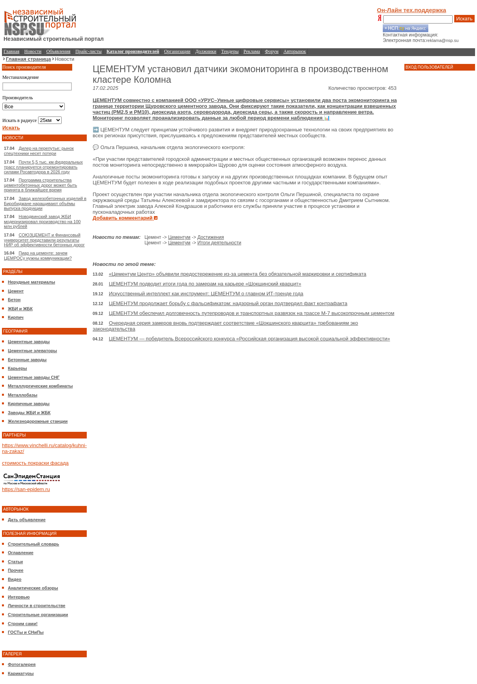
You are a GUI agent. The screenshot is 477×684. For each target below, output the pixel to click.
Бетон (14, 299)
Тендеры (230, 51)
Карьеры (17, 368)
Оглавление (20, 552)
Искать (464, 19)
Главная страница (28, 59)
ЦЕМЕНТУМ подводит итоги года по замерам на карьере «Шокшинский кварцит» (205, 284)
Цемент (16, 291)
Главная (11, 51)
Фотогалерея (22, 664)
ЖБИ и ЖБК (20, 308)
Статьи (15, 561)
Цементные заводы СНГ (34, 377)
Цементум (179, 237)
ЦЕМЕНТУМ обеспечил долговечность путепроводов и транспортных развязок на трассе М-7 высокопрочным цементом (251, 313)
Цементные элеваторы (32, 350)
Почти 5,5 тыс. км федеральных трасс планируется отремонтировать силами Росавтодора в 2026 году (43, 167)
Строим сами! (23, 623)
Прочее (16, 570)
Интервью (19, 597)
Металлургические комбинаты (40, 386)
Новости (33, 51)
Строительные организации (38, 614)
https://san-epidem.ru (26, 489)
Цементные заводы (29, 341)
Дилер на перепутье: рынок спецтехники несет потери (39, 151)
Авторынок (294, 51)
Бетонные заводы (27, 359)
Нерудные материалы (31, 282)
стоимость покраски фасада (35, 463)
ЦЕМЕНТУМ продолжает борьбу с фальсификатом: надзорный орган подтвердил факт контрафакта (228, 303)
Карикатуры (21, 673)
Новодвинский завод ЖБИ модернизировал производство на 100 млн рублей (42, 221)
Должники (206, 51)
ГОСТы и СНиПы (26, 632)
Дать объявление (27, 519)
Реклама (251, 51)
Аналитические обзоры (33, 588)
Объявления (58, 51)
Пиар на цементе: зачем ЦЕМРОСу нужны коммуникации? (38, 255)
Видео (15, 579)
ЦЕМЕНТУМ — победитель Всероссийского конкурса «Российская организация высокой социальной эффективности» (249, 339)
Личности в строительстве (36, 605)
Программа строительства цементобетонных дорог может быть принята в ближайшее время (40, 185)
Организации (177, 51)
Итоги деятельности (219, 243)
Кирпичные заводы (28, 403)
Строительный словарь (33, 544)
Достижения (210, 237)
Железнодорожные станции (38, 421)
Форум (272, 51)
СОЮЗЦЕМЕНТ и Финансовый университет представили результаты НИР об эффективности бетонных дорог (44, 240)
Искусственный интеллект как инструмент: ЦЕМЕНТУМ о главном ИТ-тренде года (206, 294)
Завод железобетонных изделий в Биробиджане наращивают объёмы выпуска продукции (45, 203)
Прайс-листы (88, 51)
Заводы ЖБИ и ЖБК (29, 412)
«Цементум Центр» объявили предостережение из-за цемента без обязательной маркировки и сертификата (237, 274)
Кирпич (16, 317)
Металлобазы (22, 395)
